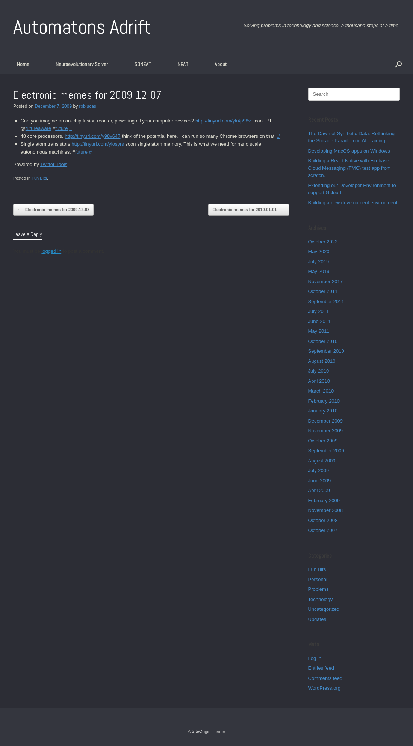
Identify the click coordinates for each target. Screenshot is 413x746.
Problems (318, 589)
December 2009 (325, 421)
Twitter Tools (53, 164)
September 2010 (326, 351)
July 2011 (318, 311)
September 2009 (326, 450)
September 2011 (326, 301)
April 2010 (319, 381)
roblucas (87, 106)
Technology (320, 599)
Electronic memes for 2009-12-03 (53, 210)
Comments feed (325, 678)
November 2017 (325, 281)
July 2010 (318, 371)
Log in (314, 658)
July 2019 (318, 261)
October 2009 (323, 441)
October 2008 (323, 520)
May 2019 (319, 271)
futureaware (38, 128)
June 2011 (319, 321)
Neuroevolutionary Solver (82, 64)
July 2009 (318, 470)
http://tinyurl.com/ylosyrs (97, 144)
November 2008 (325, 510)
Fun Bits (39, 178)
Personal (317, 579)
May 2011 (319, 331)
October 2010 (323, 341)
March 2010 (321, 391)
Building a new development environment (353, 202)
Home (23, 64)
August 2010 (322, 361)
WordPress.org (324, 688)
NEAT (182, 64)
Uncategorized (324, 609)
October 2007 (323, 530)
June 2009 (319, 480)
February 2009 (324, 500)
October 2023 (323, 242)
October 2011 (323, 291)
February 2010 (324, 401)
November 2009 (325, 430)
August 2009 (322, 461)
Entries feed (321, 668)
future (61, 128)
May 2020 (319, 251)
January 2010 (323, 411)
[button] (398, 64)
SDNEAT (142, 64)
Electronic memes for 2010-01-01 (248, 210)
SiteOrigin (201, 731)
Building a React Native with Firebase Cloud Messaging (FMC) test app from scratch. (349, 168)
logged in (51, 251)
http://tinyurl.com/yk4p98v (223, 121)
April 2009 (319, 490)
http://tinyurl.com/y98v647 (92, 136)
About (221, 64)
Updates (317, 619)
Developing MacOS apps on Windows (349, 151)
